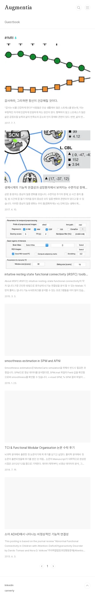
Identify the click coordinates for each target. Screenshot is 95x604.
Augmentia (18, 7)
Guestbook (12, 22)
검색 (79, 8)
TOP (87, 586)
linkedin (9, 585)
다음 (53, 566)
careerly (9, 590)
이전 (42, 566)
